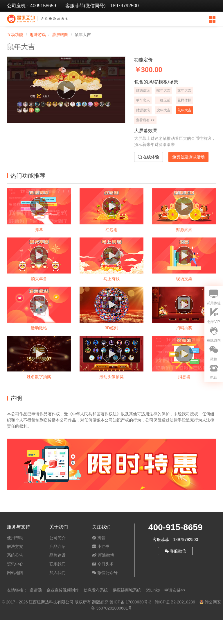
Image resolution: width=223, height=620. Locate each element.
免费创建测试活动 (188, 157)
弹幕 (39, 229)
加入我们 (57, 572)
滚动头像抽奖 (111, 376)
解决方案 (15, 546)
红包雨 (111, 229)
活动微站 (39, 328)
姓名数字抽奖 (39, 376)
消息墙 (184, 376)
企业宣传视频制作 (62, 590)
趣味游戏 (38, 34)
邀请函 (36, 590)
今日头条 (103, 564)
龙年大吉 (184, 90)
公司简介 (57, 537)
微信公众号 (105, 572)
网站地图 (15, 572)
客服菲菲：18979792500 (175, 539)
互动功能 (15, 34)
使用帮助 (15, 537)
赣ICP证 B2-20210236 (175, 602)
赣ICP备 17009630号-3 (130, 602)
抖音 (98, 537)
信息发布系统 (96, 590)
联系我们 (57, 564)
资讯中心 (15, 564)
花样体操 (184, 100)
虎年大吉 (163, 110)
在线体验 (148, 157)
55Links (153, 590)
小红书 (100, 546)
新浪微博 (103, 555)
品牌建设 (57, 555)
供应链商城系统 (127, 590)
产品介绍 (57, 546)
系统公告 (15, 555)
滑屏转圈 (60, 34)
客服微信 (175, 551)
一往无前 (163, 100)
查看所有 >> (145, 120)
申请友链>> (174, 590)
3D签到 (111, 328)
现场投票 (184, 278)
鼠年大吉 (184, 110)
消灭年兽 (39, 278)
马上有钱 (111, 278)
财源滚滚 (143, 90)
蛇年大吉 (163, 90)
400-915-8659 (175, 527)
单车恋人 (143, 100)
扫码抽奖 (184, 328)
